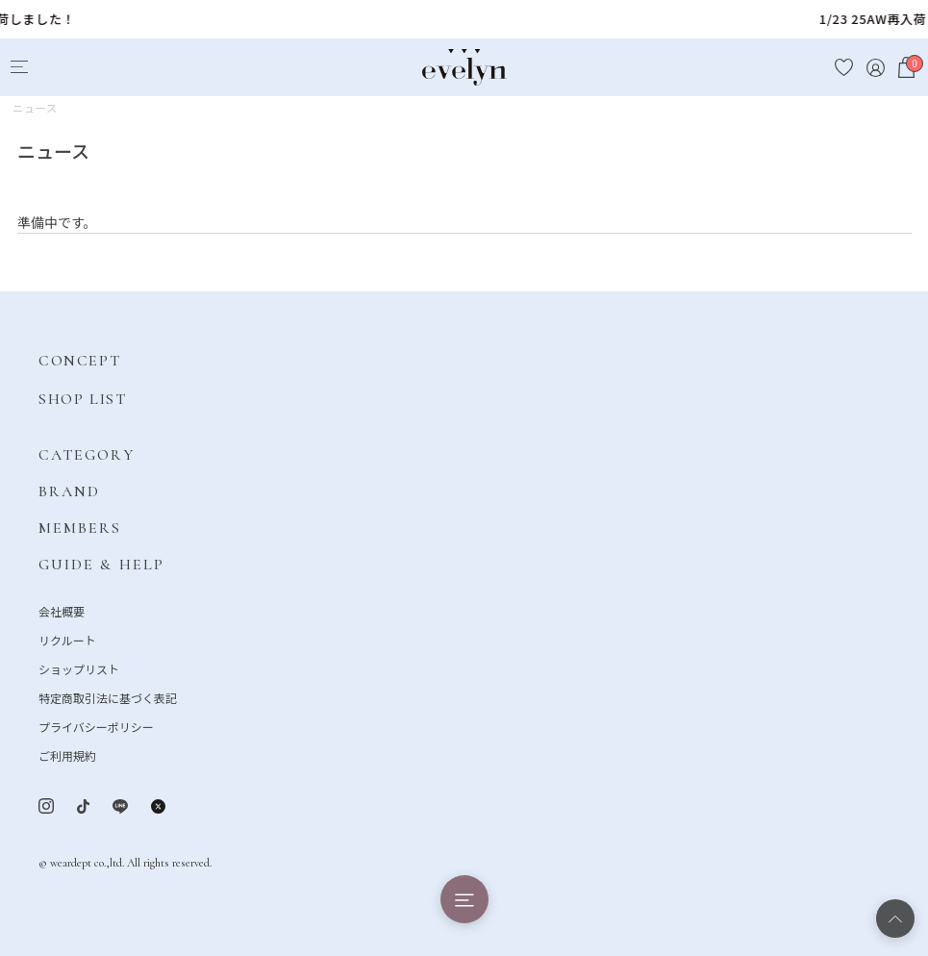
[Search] (54, 68)
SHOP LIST (82, 399)
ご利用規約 (67, 755)
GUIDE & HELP (101, 564)
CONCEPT (79, 360)
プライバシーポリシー (96, 726)
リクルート (67, 640)
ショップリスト (78, 669)
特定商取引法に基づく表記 (107, 698)
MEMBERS (80, 528)
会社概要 (61, 611)
